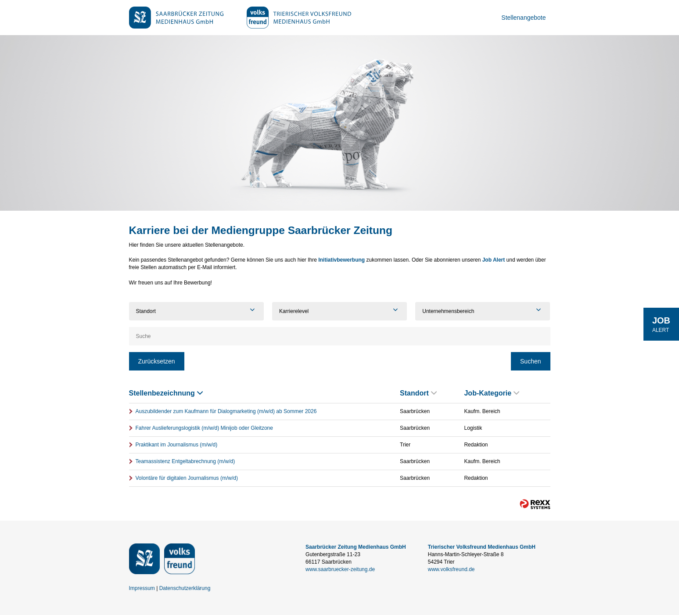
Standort (418, 393)
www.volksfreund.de (451, 569)
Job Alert (493, 260)
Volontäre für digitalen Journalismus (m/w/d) (187, 478)
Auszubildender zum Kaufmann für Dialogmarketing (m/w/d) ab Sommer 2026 (226, 411)
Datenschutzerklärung (185, 588)
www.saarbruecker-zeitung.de (340, 569)
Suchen (530, 361)
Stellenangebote (523, 17)
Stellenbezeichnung (166, 393)
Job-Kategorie (491, 393)
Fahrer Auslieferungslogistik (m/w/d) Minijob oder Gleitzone (204, 428)
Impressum (142, 588)
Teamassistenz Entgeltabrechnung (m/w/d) (185, 461)
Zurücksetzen (156, 361)
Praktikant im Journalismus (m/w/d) (177, 445)
